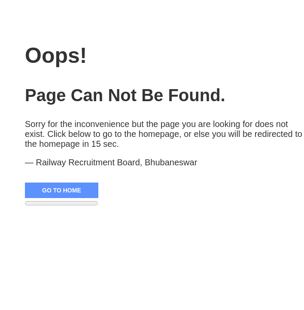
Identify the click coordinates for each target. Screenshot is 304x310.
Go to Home (61, 190)
